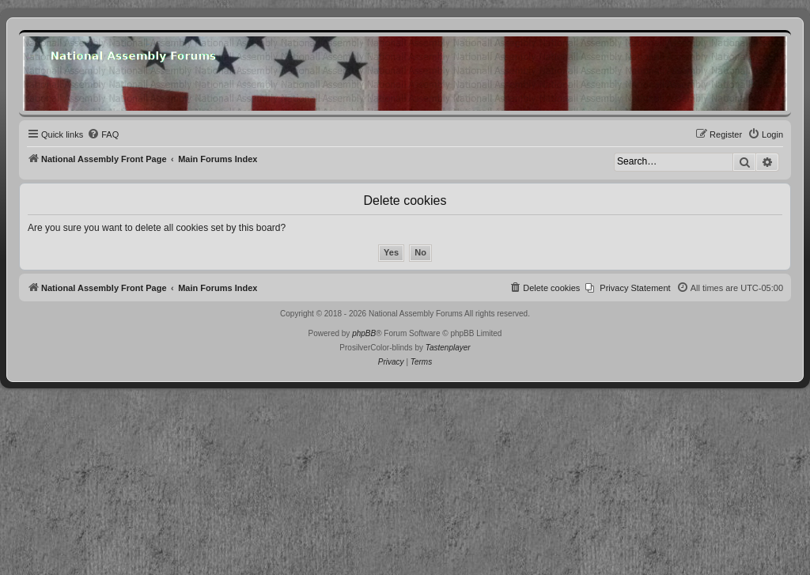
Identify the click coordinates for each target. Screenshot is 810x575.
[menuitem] (103, 134)
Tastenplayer (448, 347)
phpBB (364, 333)
